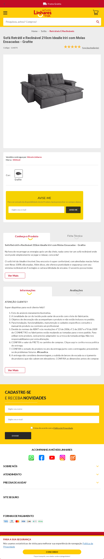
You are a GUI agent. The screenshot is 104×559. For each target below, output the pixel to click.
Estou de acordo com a (53, 428)
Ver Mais (13, 275)
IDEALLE (16, 160)
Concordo (52, 552)
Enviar (15, 436)
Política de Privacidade (63, 428)
